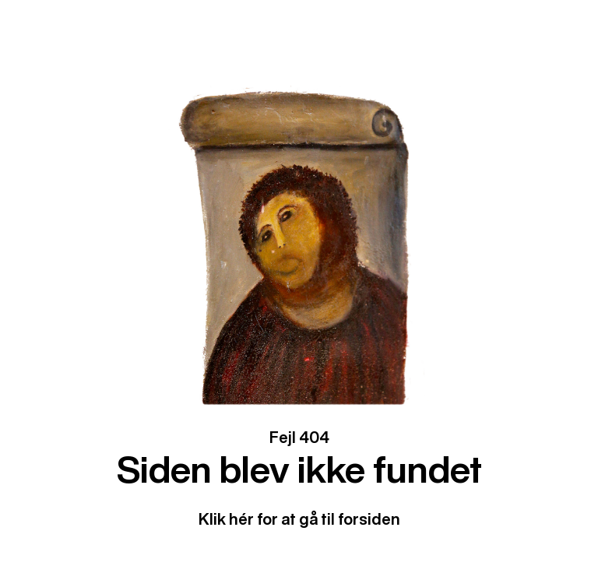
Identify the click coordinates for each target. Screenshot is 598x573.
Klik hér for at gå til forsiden (299, 519)
